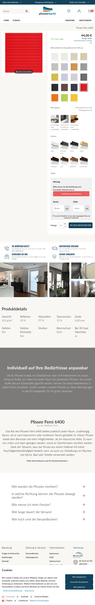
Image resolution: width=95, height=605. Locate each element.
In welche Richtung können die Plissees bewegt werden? (48, 495)
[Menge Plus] (65, 223)
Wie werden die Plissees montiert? (48, 486)
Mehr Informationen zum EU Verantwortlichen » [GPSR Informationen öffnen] (47, 461)
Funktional (23, 600)
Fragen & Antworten (10, 553)
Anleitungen (7, 557)
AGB (51, 557)
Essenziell (10, 596)
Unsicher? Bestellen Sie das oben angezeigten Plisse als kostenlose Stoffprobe (71, 217)
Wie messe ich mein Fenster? (48, 504)
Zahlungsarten (32, 557)
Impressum (54, 553)
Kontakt (5, 561)
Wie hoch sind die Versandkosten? (48, 519)
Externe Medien (41, 596)
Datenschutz (54, 561)
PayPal (9, 600)
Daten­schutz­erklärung (13, 590)
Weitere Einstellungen (39, 600)
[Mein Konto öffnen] (79, 11)
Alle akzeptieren (79, 577)
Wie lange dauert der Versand (48, 512)
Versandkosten (32, 553)
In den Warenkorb (80, 225)
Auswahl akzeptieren (79, 582)
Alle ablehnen (79, 587)
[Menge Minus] (65, 226)
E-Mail (14, 259)
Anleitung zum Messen (71, 193)
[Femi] (24, 53)
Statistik (24, 596)
